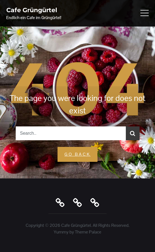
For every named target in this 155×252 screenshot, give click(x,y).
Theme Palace (88, 232)
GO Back (77, 154)
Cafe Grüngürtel (31, 10)
